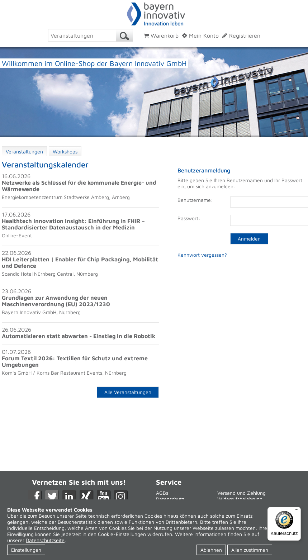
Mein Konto (200, 35)
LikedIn (69, 497)
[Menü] (296, 511)
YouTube (104, 497)
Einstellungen (26, 550)
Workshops (65, 151)
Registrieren (241, 35)
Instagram (121, 497)
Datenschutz (170, 499)
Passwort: (188, 218)
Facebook (35, 497)
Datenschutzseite (45, 540)
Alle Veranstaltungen (127, 392)
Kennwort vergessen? (202, 255)
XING (87, 497)
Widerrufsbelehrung (239, 499)
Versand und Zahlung (241, 493)
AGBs (162, 493)
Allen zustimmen (249, 550)
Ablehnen (211, 550)
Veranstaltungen (24, 151)
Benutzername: (195, 200)
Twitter (52, 497)
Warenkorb (161, 35)
